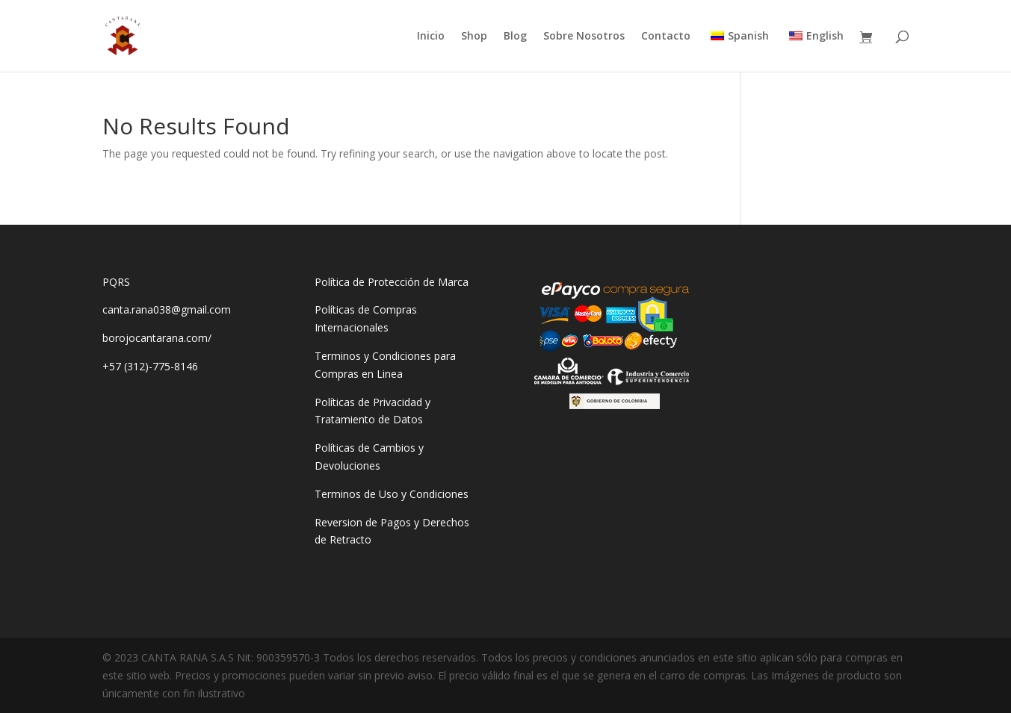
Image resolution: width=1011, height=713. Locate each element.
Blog (515, 37)
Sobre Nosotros (584, 37)
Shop (474, 37)
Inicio (431, 37)
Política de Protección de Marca (392, 282)
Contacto (665, 37)
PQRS (116, 282)
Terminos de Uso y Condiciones (392, 494)
